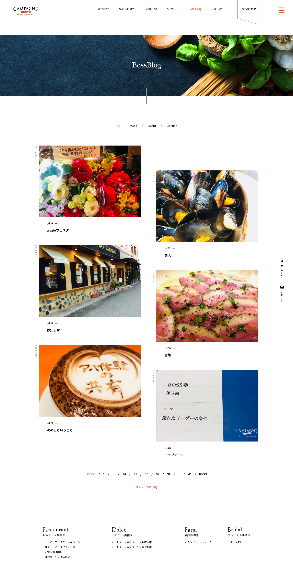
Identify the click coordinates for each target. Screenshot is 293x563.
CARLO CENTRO (53, 505)
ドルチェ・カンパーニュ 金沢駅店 (133, 501)
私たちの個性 (127, 9)
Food (133, 125)
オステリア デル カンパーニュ (61, 501)
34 (124, 428)
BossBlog (196, 9)
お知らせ (217, 9)
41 (190, 428)
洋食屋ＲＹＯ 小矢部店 (57, 510)
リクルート (173, 9)
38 (169, 428)
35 (135, 428)
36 (146, 428)
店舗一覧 (151, 9)
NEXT (203, 428)
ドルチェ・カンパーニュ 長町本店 (133, 496)
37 (157, 428)
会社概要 (103, 9)
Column (172, 125)
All (117, 125)
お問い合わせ (248, 9)
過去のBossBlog (146, 441)
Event (152, 125)
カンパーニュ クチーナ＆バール (62, 496)
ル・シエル (236, 496)
